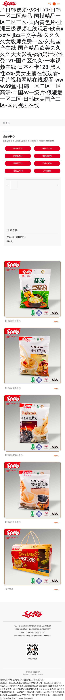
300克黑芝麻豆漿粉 (14, 455)
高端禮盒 (47, 171)
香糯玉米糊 (18, 171)
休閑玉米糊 (47, 148)
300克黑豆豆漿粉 (13, 522)
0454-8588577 (45, 629)
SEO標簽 (37, 672)
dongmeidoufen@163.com (35, 632)
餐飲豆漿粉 (47, 156)
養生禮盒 (9, 589)
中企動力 (35, 674)
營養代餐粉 (47, 163)
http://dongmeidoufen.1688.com (39, 636)
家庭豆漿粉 (18, 156)
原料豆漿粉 (18, 163)
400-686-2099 (34, 629)
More (56, 322)
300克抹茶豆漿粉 (13, 321)
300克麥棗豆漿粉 (13, 388)
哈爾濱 (40, 674)
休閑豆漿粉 (18, 148)
